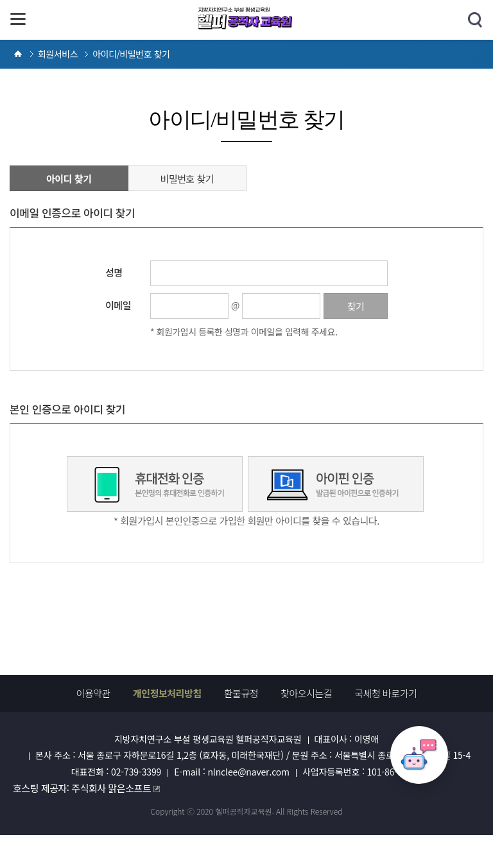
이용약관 (93, 693)
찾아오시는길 (306, 693)
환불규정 (241, 693)
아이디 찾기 (69, 178)
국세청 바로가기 (385, 693)
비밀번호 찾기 (187, 178)
